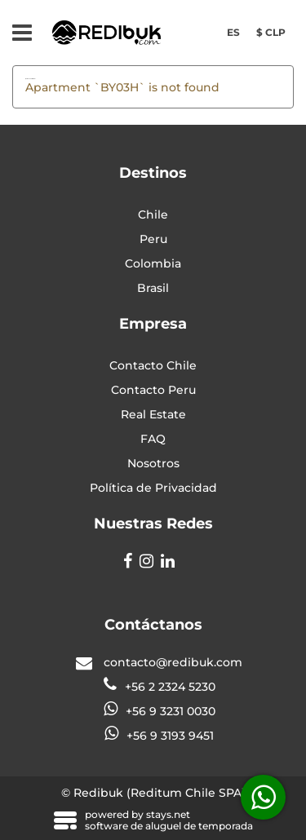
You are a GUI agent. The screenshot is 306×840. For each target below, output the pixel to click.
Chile (153, 214)
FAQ (153, 438)
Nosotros (153, 463)
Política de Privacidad (153, 487)
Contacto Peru (153, 389)
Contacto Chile (153, 365)
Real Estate (153, 414)
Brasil (153, 288)
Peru (153, 239)
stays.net (168, 814)
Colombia (153, 263)
